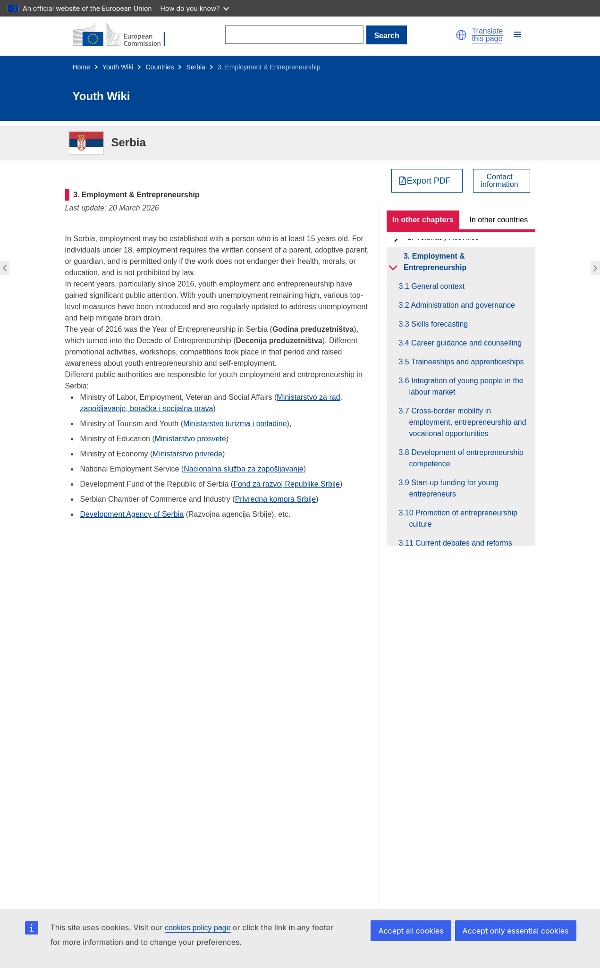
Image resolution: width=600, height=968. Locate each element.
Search (386, 36)
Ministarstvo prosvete (190, 439)
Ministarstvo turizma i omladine (235, 424)
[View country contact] (501, 181)
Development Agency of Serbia (132, 514)
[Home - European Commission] (125, 35)
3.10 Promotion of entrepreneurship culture (463, 518)
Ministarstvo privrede (187, 454)
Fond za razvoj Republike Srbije (286, 484)
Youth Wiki (118, 67)
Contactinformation (499, 180)
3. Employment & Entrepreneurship (435, 261)
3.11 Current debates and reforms (460, 543)
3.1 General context (437, 286)
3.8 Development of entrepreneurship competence (466, 458)
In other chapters (423, 220)
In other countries (499, 220)
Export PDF (429, 181)
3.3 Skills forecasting (438, 324)
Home (81, 67)
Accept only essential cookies (516, 930)
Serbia (195, 67)
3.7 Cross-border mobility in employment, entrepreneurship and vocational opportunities (467, 422)
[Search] (294, 34)
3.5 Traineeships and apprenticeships (466, 362)
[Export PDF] (427, 181)
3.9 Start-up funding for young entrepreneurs (454, 488)
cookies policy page (198, 928)
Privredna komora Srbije (275, 499)
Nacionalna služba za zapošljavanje (244, 469)
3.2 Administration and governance (462, 305)
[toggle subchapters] (393, 267)
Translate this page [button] (487, 34)
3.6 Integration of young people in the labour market (466, 386)
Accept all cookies (410, 930)
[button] (461, 35)
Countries (159, 67)
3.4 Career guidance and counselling (465, 343)
